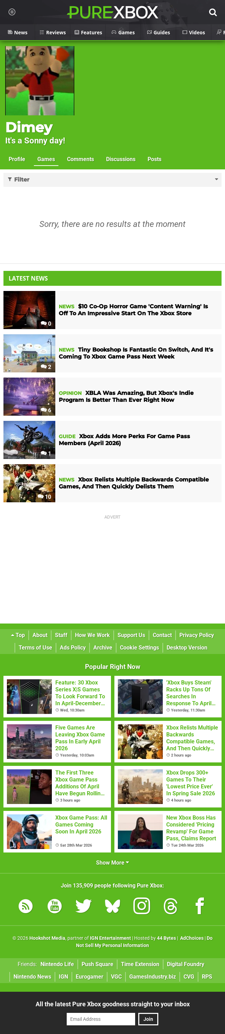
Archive (102, 647)
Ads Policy (73, 647)
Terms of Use (35, 647)
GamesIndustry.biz (152, 976)
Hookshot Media (47, 938)
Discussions (120, 159)
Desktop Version (187, 647)
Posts (154, 159)
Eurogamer (89, 976)
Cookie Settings (139, 647)
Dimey (28, 127)
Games (46, 159)
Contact (162, 635)
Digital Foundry (185, 964)
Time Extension (140, 964)
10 (44, 497)
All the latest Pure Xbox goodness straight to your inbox (113, 1004)
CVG (189, 976)
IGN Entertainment (110, 938)
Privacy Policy (196, 635)
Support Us (131, 635)
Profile (17, 159)
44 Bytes (166, 938)
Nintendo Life (57, 964)
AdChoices (191, 938)
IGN (63, 976)
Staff (61, 635)
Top (18, 635)
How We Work (92, 635)
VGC (116, 976)
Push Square (97, 964)
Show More (112, 862)
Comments (80, 159)
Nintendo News (32, 976)
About (39, 635)
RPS (207, 976)
